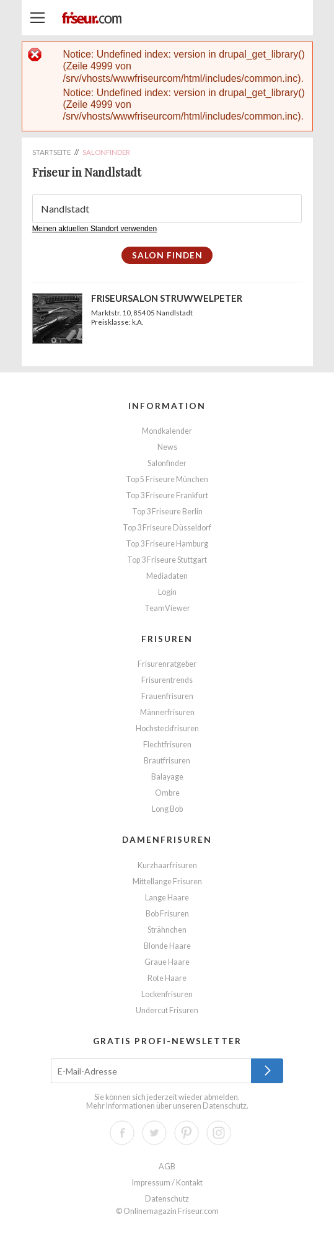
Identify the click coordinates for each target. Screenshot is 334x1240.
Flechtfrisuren (167, 744)
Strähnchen (167, 929)
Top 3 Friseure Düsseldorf (167, 527)
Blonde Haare (167, 946)
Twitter (154, 1132)
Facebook (122, 1132)
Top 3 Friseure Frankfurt (167, 495)
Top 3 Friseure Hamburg (167, 543)
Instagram (218, 1132)
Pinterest (186, 1132)
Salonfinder (167, 463)
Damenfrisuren (167, 839)
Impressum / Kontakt (167, 1182)
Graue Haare (167, 962)
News (167, 447)
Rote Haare (167, 978)
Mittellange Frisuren (167, 881)
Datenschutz (225, 1105)
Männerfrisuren (167, 712)
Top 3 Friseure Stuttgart (167, 560)
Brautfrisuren (167, 760)
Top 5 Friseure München (167, 479)
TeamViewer (167, 608)
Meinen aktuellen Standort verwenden (94, 228)
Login (167, 592)
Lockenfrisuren (167, 994)
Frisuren (167, 638)
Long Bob (167, 809)
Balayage (167, 776)
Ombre (167, 793)
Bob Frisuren (167, 913)
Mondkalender (167, 431)
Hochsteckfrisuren (167, 728)
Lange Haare (167, 897)
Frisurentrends (167, 680)
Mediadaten (167, 576)
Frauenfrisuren (167, 696)
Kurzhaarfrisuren (167, 865)
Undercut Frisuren (167, 1010)
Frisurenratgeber (167, 664)
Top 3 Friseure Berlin (167, 511)
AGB (167, 1166)
